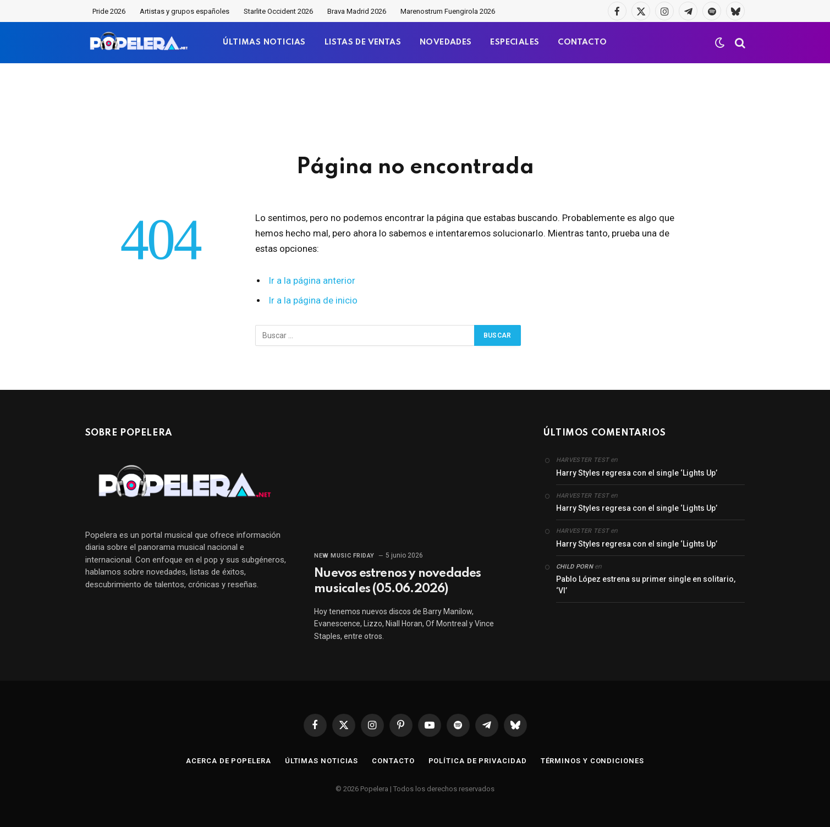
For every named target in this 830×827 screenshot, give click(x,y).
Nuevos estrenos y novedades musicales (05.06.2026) (397, 581)
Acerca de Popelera (228, 761)
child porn (574, 566)
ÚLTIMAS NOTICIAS (264, 42)
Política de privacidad (477, 761)
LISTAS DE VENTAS (363, 42)
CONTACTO (582, 42)
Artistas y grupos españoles (184, 11)
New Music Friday (344, 555)
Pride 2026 (108, 11)
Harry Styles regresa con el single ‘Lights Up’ (636, 472)
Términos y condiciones (592, 761)
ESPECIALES (514, 42)
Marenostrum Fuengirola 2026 (447, 11)
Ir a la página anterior (312, 280)
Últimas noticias (322, 761)
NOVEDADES (446, 42)
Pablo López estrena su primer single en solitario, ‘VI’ (645, 585)
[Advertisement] (415, 107)
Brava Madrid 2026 (356, 11)
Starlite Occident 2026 (278, 11)
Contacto (393, 761)
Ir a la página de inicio (313, 300)
